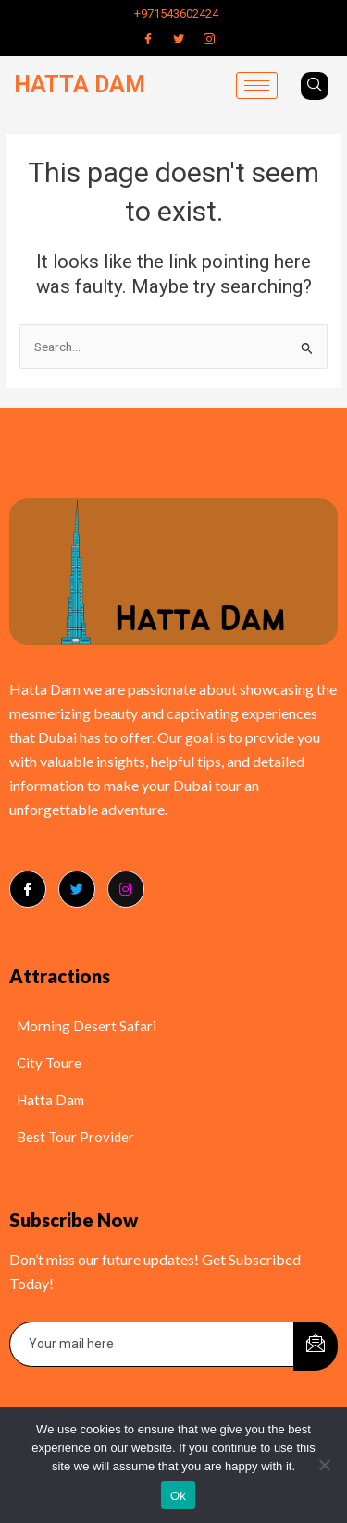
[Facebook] (148, 39)
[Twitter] (178, 39)
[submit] (315, 1346)
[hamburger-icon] (257, 85)
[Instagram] (209, 39)
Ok (178, 1496)
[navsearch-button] (314, 86)
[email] (152, 1344)
